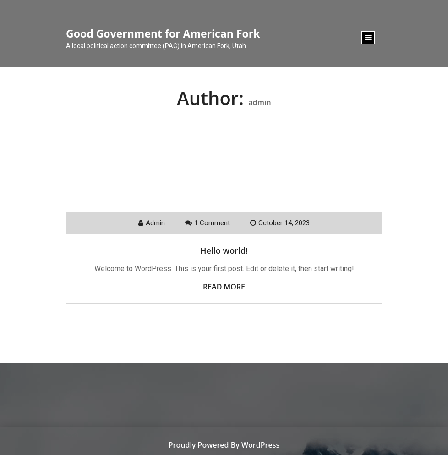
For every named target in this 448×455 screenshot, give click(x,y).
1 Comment (212, 223)
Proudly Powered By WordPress (224, 445)
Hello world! (224, 250)
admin (155, 223)
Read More (224, 287)
